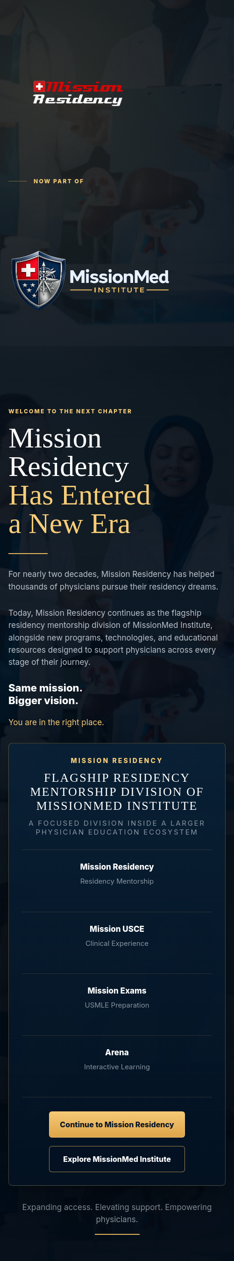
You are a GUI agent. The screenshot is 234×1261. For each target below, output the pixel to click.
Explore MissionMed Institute (117, 1159)
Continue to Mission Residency (117, 1124)
